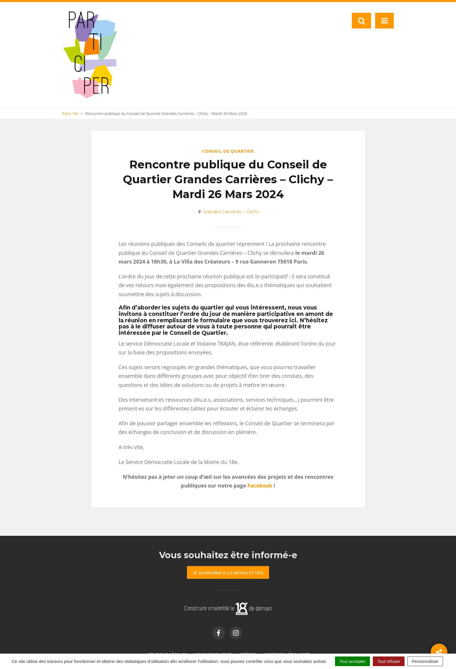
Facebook (259, 485)
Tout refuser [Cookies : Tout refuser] (388, 661)
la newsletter (228, 572)
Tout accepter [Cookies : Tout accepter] (352, 661)
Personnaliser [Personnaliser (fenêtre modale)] (425, 661)
